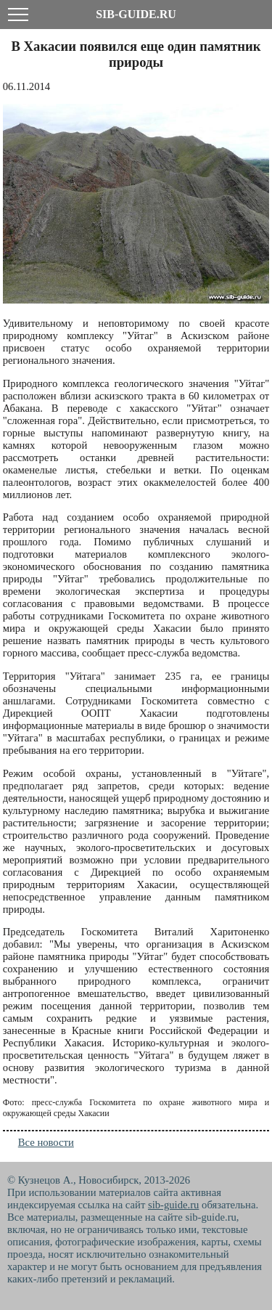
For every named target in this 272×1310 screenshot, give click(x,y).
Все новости (46, 1142)
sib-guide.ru (173, 1205)
